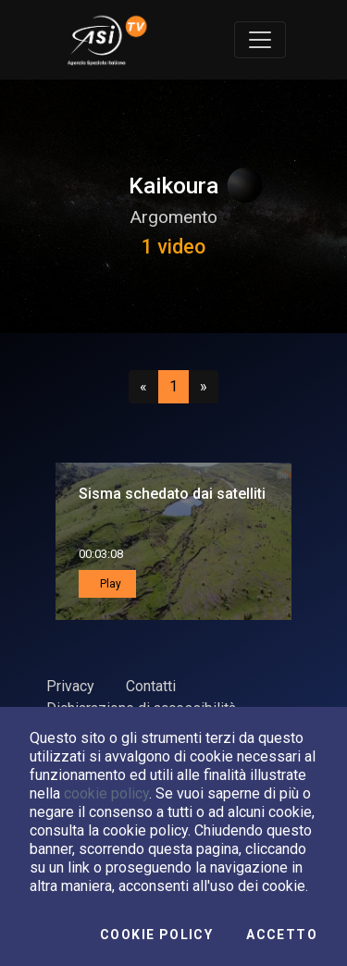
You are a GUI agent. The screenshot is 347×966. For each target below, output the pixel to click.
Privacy (70, 686)
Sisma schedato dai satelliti (172, 493)
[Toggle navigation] (260, 39)
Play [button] (109, 583)
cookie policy (106, 793)
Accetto (281, 934)
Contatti (151, 686)
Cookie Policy (156, 934)
